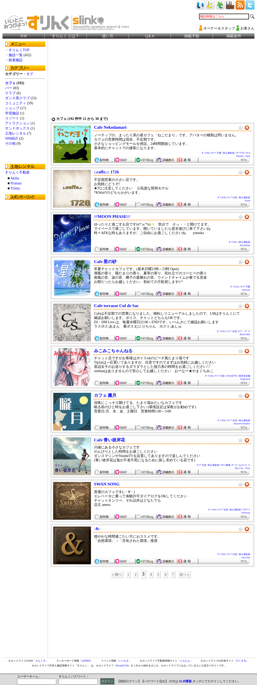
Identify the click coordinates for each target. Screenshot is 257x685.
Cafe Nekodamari (110, 127)
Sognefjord (245, 379)
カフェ (10, 83)
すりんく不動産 (17, 172)
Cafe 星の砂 (105, 261)
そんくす (41, 660)
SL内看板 (185, 681)
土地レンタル (15, 133)
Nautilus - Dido (243, 156)
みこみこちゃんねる (113, 350)
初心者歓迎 (228, 153)
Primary (16, 183)
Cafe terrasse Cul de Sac (116, 305)
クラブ (10, 93)
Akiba (14, 178)
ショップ (12, 108)
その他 (10, 143)
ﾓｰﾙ (248, 153)
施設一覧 (16, 55)
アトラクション (17, 123)
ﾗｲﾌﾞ (240, 331)
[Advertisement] (25, 277)
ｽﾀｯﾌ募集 (226, 465)
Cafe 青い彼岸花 (109, 440)
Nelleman (245, 512)
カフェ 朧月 (105, 395)
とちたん (185, 660)
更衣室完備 (244, 376)
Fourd (247, 200)
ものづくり (244, 465)
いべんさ (124, 660)
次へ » (184, 574)
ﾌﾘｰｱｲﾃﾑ (240, 153)
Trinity (15, 188)
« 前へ (117, 574)
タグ (29, 74)
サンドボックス (17, 128)
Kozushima (245, 245)
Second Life (122, 665)
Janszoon (246, 289)
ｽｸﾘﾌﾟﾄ (246, 509)
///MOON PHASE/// (112, 216)
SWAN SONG (107, 484)
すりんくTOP (19, 50)
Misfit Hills (245, 334)
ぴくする (241, 660)
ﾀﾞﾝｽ (247, 331)
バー (8, 88)
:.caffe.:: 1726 (106, 172)
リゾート (12, 118)
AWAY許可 (231, 376)
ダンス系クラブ (17, 98)
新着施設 (16, 60)
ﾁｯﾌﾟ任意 (232, 197)
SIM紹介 (11, 138)
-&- (97, 528)
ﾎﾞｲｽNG (206, 153)
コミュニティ (15, 103)
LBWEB (86, 660)
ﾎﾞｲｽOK (222, 197)
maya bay (245, 557)
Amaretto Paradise (241, 423)
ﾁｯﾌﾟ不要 (216, 153)
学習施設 (12, 113)
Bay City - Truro (242, 468)
